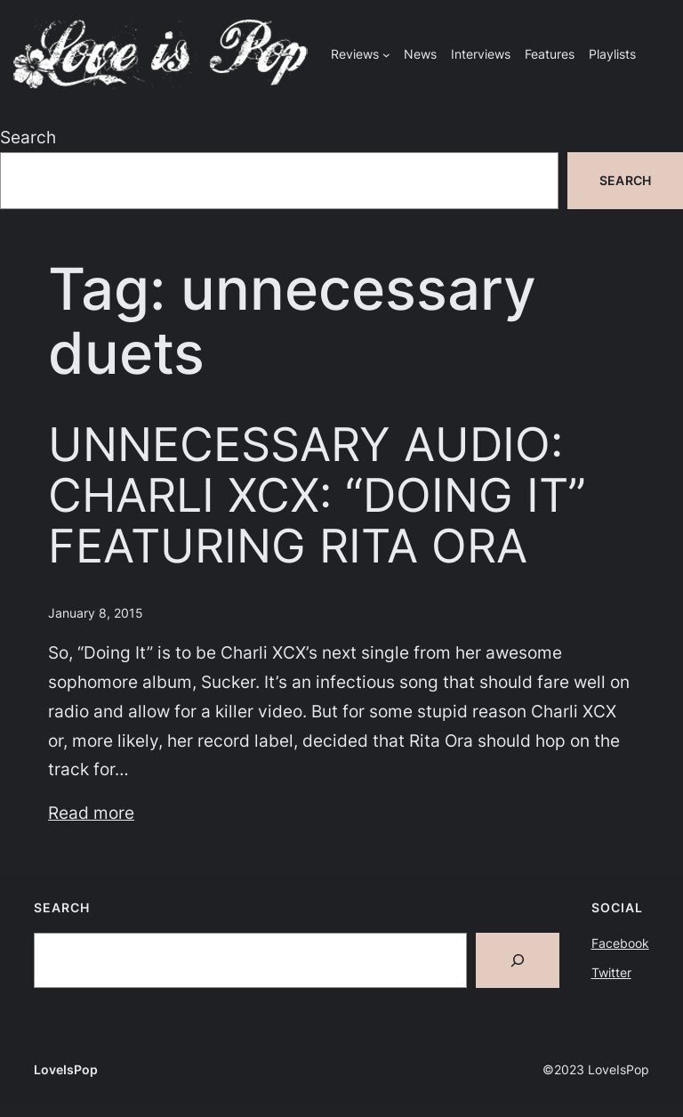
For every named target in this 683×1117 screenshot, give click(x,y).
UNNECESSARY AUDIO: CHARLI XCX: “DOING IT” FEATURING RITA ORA (317, 496)
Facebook (620, 943)
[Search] (517, 960)
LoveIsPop (66, 1069)
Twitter (611, 972)
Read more (91, 812)
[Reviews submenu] (386, 55)
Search (28, 137)
